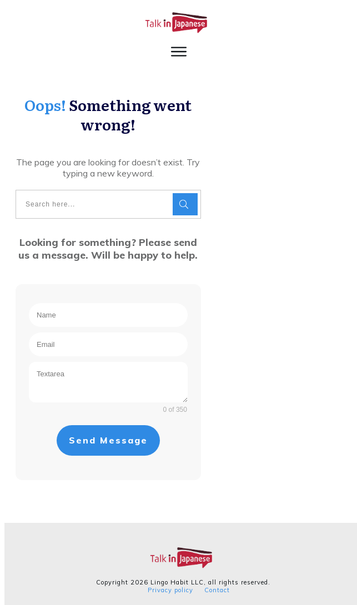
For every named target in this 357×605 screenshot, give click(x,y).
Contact (212, 585)
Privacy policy (166, 585)
